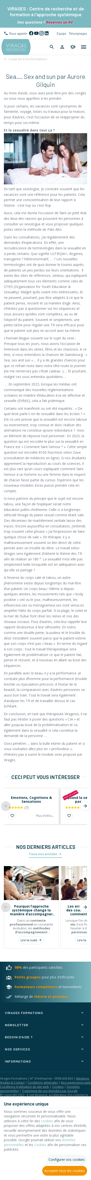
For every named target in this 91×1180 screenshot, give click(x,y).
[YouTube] (36, 33)
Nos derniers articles (45, 847)
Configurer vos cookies (67, 1159)
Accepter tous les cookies (64, 1170)
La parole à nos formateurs (28, 59)
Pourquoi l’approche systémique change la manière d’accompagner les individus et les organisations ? (31, 910)
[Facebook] (31, 33)
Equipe (61, 33)
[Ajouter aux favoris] (12, 816)
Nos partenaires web (76, 1083)
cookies (47, 1121)
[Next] (85, 806)
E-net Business (37, 1095)
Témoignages (78, 33)
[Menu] (84, 47)
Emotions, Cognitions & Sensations (31, 799)
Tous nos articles (43, 854)
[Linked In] (46, 33)
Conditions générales (43, 1083)
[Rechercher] (52, 47)
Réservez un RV (59, 22)
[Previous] (6, 806)
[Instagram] (41, 33)
